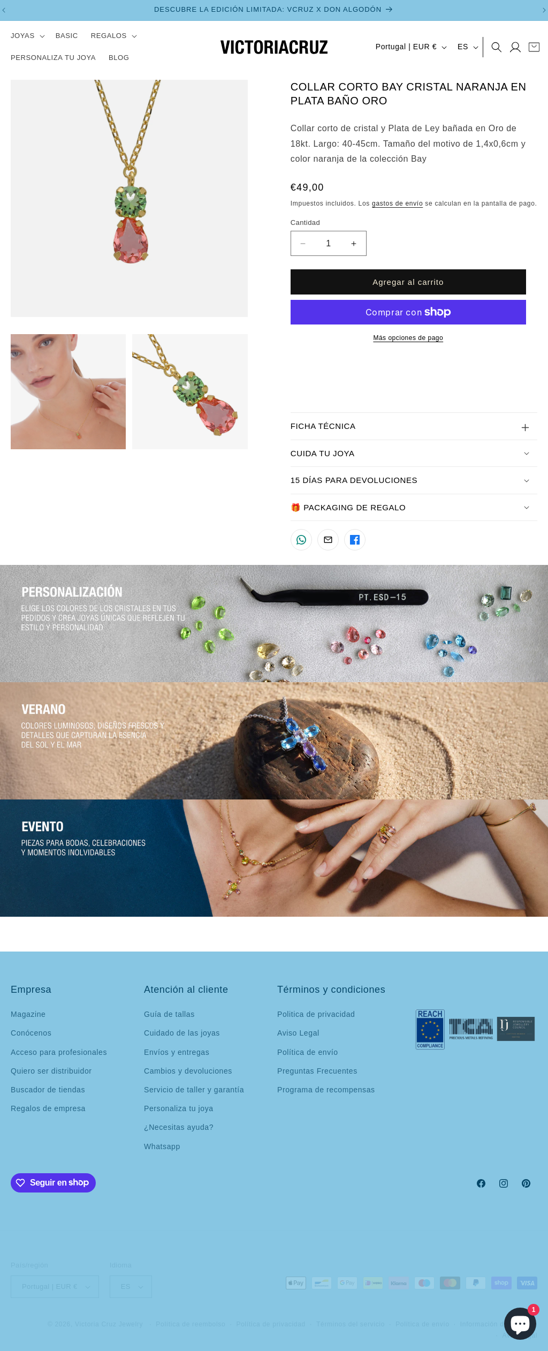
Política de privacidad (271, 1315)
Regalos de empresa (48, 1108)
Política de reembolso (190, 1315)
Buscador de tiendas (48, 1089)
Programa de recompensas (326, 1089)
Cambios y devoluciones (188, 1071)
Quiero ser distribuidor (51, 1071)
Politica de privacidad (316, 1014)
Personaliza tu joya (179, 1108)
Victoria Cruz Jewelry (109, 1315)
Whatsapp (162, 1146)
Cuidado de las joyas (182, 1033)
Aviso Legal (298, 1033)
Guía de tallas (169, 1014)
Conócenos (31, 1033)
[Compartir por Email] (328, 539)
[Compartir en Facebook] (355, 539)
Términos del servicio (350, 1315)
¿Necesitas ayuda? (179, 1127)
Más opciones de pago (408, 338)
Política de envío (307, 1052)
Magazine (28, 1014)
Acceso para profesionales (59, 1052)
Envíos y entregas (176, 1052)
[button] (26, 36)
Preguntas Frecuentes (317, 1071)
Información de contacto (498, 1315)
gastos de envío (397, 203)
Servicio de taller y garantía (194, 1089)
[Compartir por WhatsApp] (301, 539)
